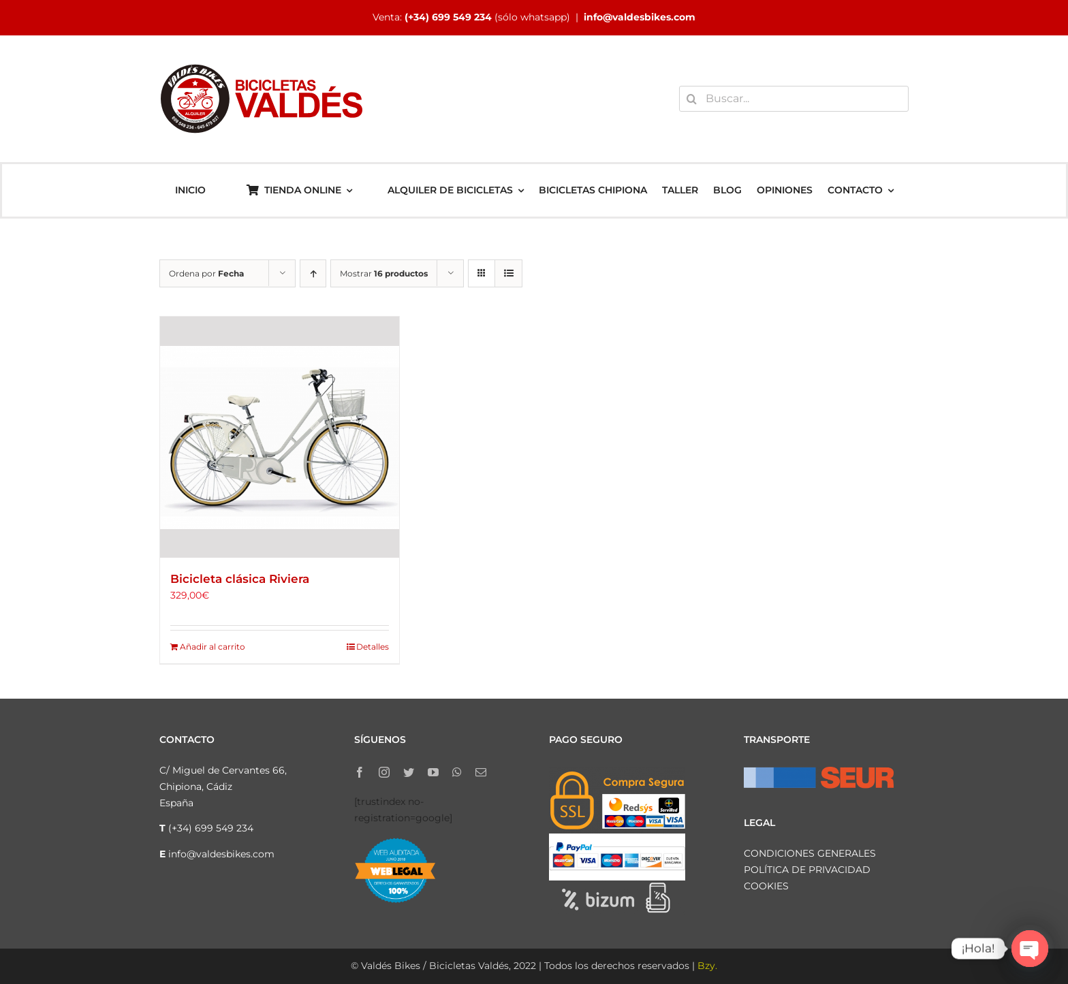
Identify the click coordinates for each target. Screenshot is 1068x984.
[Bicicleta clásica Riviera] (279, 437)
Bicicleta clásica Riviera (239, 579)
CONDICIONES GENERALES (810, 853)
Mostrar (384, 273)
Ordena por (206, 273)
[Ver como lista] (508, 273)
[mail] (480, 772)
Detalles (372, 646)
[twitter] (408, 772)
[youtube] (433, 772)
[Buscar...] (794, 99)
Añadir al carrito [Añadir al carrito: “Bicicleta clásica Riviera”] (212, 646)
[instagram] (384, 772)
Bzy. (707, 965)
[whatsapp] (457, 772)
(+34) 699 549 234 (448, 17)
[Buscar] (692, 99)
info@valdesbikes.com (639, 17)
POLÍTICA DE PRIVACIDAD (807, 869)
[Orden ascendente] (313, 273)
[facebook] (359, 772)
